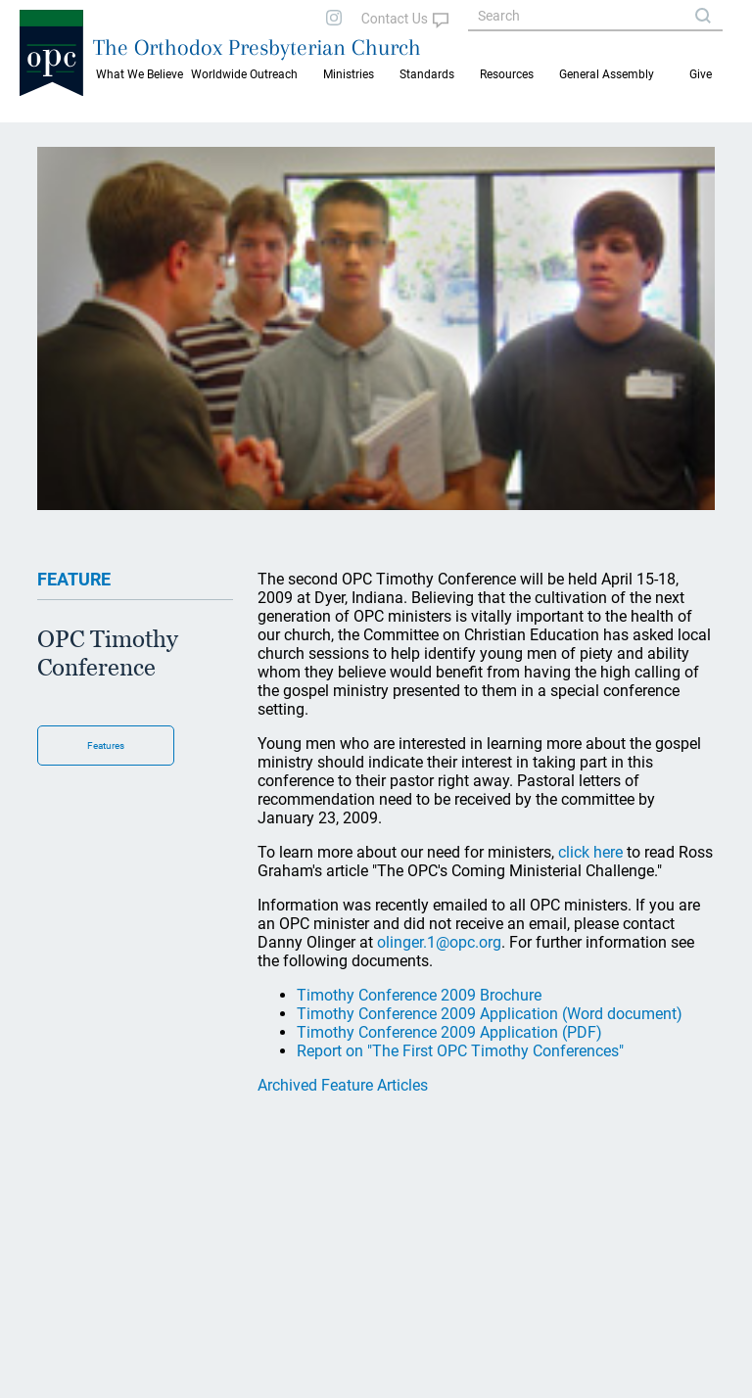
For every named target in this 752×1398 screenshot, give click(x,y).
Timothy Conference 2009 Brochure (419, 995)
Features (105, 745)
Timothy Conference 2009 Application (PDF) (449, 1032)
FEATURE (74, 579)
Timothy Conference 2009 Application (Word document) (489, 1013)
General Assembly (606, 74)
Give (700, 74)
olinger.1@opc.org (439, 942)
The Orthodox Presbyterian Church (257, 47)
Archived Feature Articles (343, 1085)
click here (590, 852)
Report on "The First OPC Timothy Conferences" (460, 1051)
